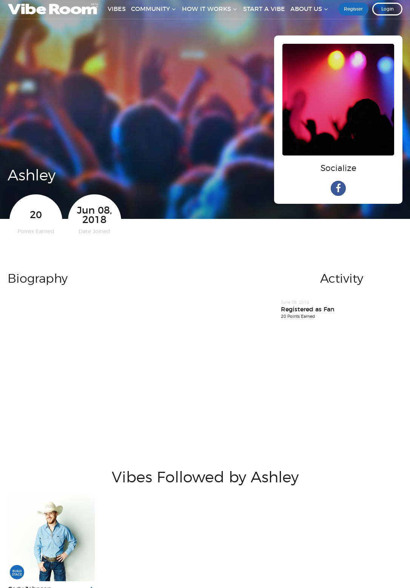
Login (387, 14)
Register (353, 14)
